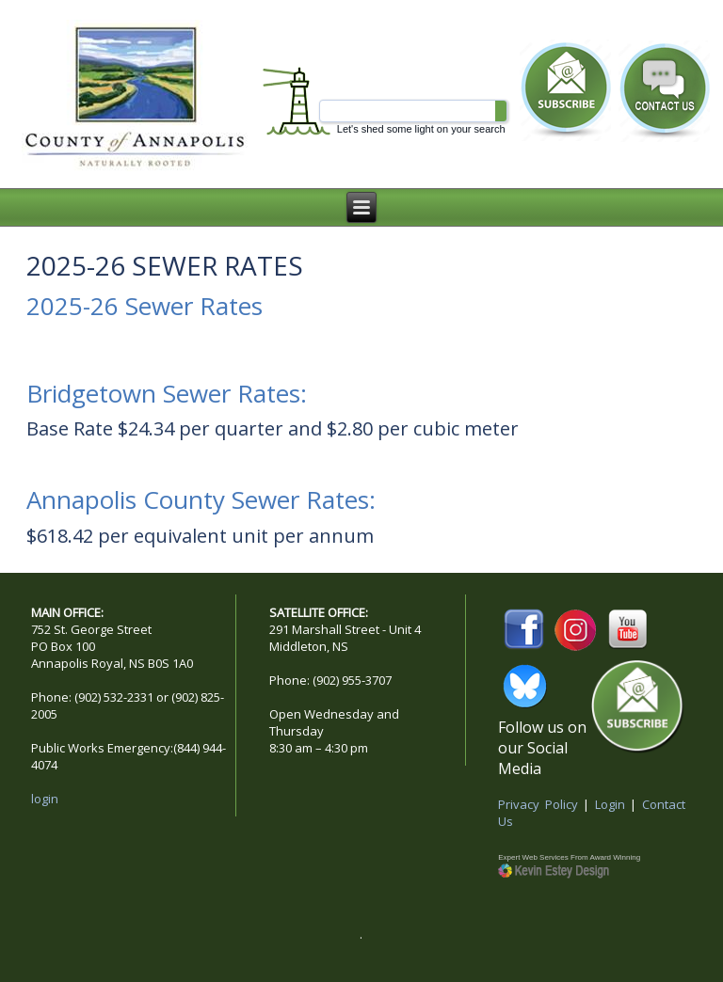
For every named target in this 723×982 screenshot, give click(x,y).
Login (610, 804)
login (44, 798)
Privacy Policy (538, 804)
